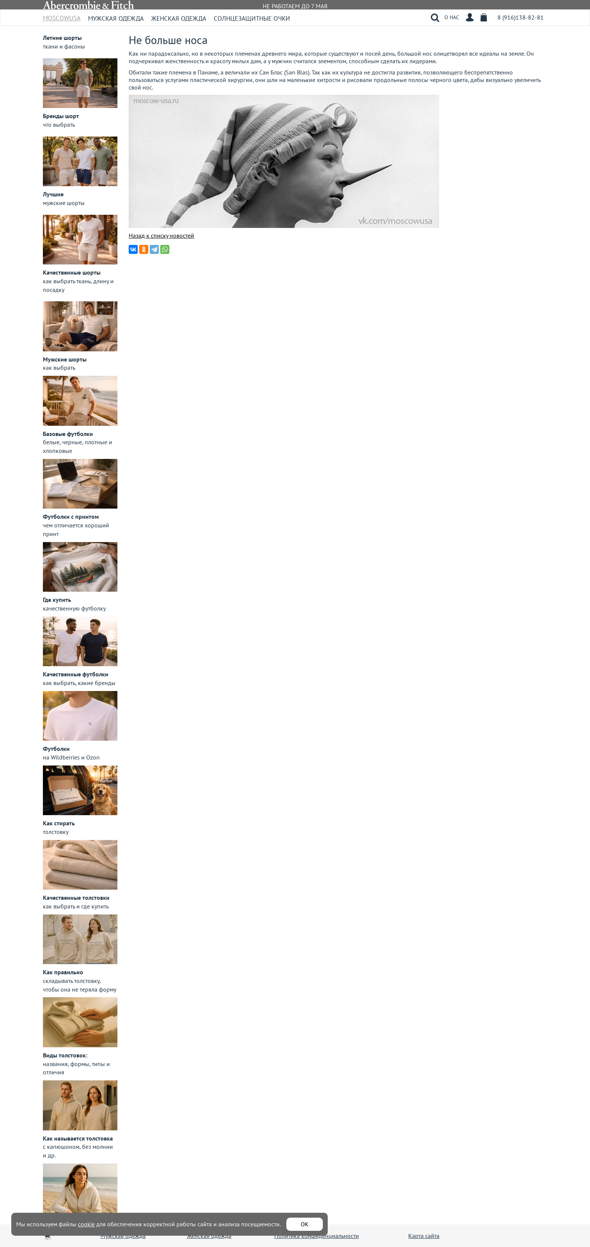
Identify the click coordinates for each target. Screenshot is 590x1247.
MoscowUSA (62, 15)
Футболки (56, 748)
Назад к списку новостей (161, 235)
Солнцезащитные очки (252, 18)
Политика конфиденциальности (316, 1235)
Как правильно (63, 972)
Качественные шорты (71, 272)
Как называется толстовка (78, 1138)
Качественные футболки (75, 674)
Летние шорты (62, 37)
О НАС (451, 17)
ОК (305, 1224)
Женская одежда (178, 18)
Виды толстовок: (65, 1055)
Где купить (57, 599)
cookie (86, 1224)
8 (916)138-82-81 (520, 17)
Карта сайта (423, 1235)
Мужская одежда (116, 18)
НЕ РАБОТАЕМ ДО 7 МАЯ (295, 6)
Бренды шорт (61, 116)
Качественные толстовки (76, 897)
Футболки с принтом (71, 516)
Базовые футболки (68, 433)
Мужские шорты (65, 359)
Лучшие (53, 194)
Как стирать (59, 823)
